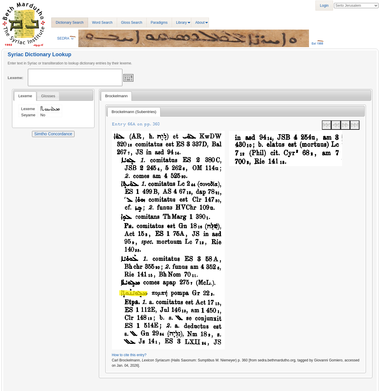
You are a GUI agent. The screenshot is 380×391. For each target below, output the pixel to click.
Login (324, 6)
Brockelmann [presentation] (116, 96)
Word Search (102, 23)
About (200, 23)
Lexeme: (15, 78)
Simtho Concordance (53, 134)
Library (181, 23)
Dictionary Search (70, 23)
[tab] (25, 96)
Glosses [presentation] (48, 96)
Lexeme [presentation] (25, 96)
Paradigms (159, 23)
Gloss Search (131, 23)
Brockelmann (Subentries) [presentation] (134, 112)
